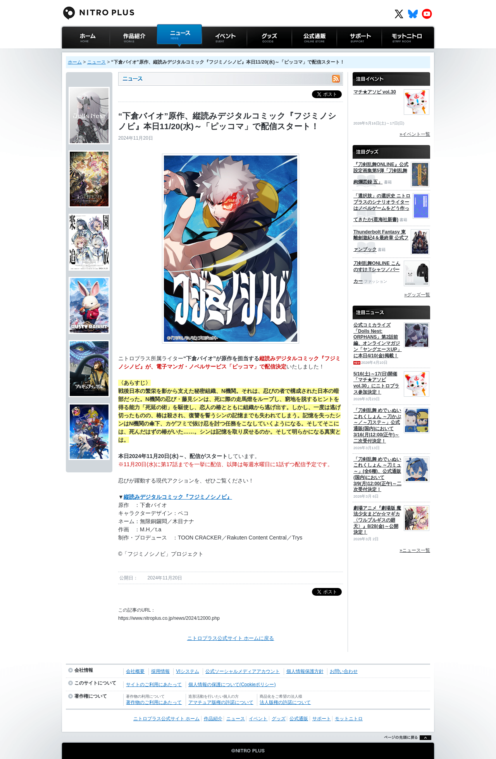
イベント (212, 52)
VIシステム (187, 671)
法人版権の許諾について (285, 702)
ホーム (75, 62)
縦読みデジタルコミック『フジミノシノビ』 (178, 497)
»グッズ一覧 (417, 294)
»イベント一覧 (415, 134)
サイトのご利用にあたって (154, 684)
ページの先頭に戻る (405, 747)
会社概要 (135, 671)
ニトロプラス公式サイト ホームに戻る (230, 638)
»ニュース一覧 (415, 550)
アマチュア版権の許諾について (220, 702)
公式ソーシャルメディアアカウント (242, 671)
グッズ (254, 52)
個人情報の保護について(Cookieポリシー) (232, 684)
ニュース (167, 52)
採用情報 (160, 671)
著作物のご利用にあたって (154, 702)
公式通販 (302, 52)
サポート (347, 52)
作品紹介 (120, 52)
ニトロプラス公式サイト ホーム (85, 56)
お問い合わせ (344, 671)
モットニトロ (397, 52)
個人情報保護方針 (305, 671)
